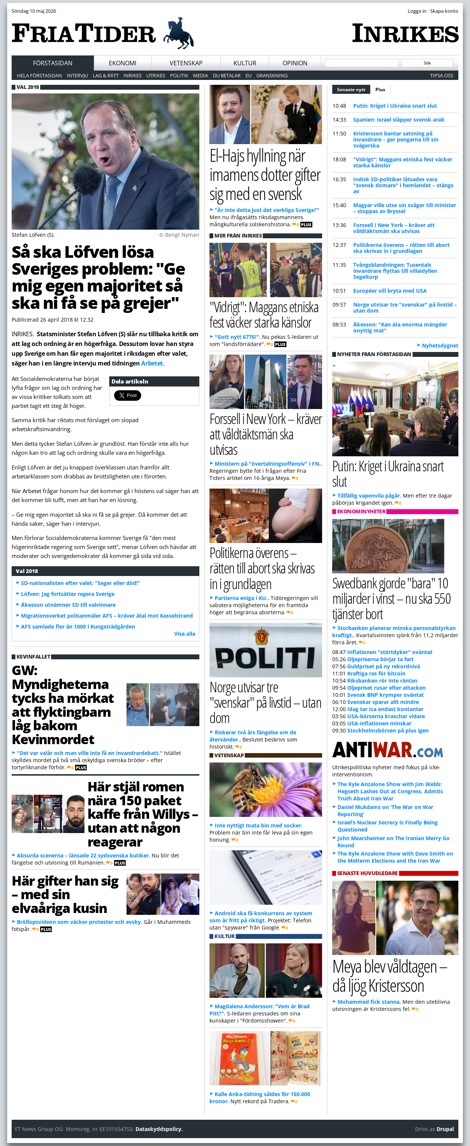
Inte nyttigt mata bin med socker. (259, 825)
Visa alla (184, 633)
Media (200, 75)
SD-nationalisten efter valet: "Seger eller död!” (80, 583)
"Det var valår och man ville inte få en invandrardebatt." (90, 752)
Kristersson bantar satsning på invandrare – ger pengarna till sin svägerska (395, 139)
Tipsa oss (441, 75)
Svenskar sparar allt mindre (383, 701)
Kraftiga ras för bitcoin (376, 673)
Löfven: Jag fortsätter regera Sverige (67, 593)
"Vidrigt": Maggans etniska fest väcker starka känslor (402, 162)
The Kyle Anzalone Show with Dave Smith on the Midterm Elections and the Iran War (395, 857)
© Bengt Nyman (179, 234)
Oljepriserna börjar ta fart (380, 659)
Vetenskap (186, 63)
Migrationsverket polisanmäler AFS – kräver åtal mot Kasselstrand (107, 615)
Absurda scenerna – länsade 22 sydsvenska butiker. (83, 855)
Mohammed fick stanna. (369, 1001)
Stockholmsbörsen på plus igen (388, 730)
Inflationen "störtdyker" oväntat (389, 652)
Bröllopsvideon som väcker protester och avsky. (79, 921)
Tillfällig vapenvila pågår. (369, 495)
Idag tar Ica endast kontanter (385, 709)
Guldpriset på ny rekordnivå (383, 666)
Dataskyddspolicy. (159, 1128)
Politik (179, 75)
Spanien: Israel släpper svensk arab (398, 119)
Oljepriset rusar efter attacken (386, 687)
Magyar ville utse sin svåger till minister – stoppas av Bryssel (404, 208)
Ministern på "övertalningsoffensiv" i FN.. (268, 463)
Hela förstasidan (39, 75)
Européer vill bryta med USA (390, 290)
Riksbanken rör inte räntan (382, 680)
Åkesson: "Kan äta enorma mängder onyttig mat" (400, 327)
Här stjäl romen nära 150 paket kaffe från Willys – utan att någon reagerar (142, 813)
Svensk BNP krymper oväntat (385, 694)
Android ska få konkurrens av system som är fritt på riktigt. (260, 917)
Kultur (244, 63)
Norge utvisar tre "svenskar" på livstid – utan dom (405, 307)
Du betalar (227, 75)
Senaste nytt (354, 88)
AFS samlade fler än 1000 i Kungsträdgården (78, 626)
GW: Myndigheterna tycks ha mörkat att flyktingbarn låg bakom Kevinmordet (63, 704)
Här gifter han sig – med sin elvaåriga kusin (65, 894)
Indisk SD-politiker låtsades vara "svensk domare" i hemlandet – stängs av (403, 185)
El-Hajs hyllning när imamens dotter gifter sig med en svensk (264, 174)
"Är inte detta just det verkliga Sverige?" (267, 210)
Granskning (272, 75)
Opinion (295, 63)
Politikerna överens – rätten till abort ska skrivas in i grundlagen (401, 247)
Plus (380, 89)
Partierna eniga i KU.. (242, 598)
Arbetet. (152, 363)
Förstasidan (52, 63)
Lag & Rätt (106, 75)
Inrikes (133, 75)
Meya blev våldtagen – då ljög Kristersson (389, 975)
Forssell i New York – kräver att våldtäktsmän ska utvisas (394, 228)
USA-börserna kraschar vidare (386, 716)
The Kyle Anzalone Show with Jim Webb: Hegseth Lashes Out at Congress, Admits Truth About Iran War (390, 791)
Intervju (77, 75)
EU (249, 75)
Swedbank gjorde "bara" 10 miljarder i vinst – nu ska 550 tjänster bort (391, 598)
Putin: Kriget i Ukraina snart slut (395, 105)
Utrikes (155, 75)
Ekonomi (122, 63)
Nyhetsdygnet (440, 345)
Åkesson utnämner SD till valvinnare (68, 604)
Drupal (445, 1128)
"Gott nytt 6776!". (238, 336)
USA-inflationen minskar (379, 723)
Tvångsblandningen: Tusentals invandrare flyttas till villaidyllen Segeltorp (395, 270)
